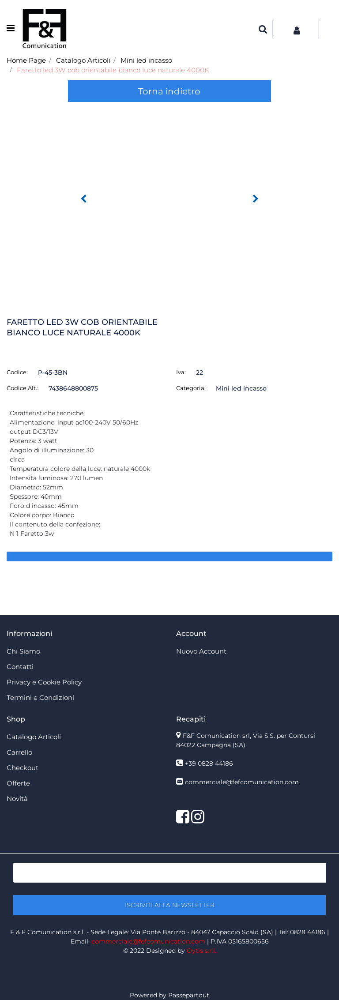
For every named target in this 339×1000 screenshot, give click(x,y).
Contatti (20, 666)
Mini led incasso (146, 60)
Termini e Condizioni (40, 697)
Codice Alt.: (22, 387)
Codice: (17, 372)
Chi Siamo (23, 651)
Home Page (26, 60)
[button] (263, 29)
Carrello (19, 752)
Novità (17, 798)
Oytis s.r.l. (201, 951)
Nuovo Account (201, 651)
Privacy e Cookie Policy (44, 682)
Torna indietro (169, 91)
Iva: (181, 372)
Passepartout (188, 995)
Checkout (22, 767)
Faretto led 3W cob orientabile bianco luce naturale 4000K (113, 70)
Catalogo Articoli (83, 60)
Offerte (18, 783)
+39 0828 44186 (209, 763)
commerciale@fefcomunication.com (242, 782)
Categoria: (191, 387)
